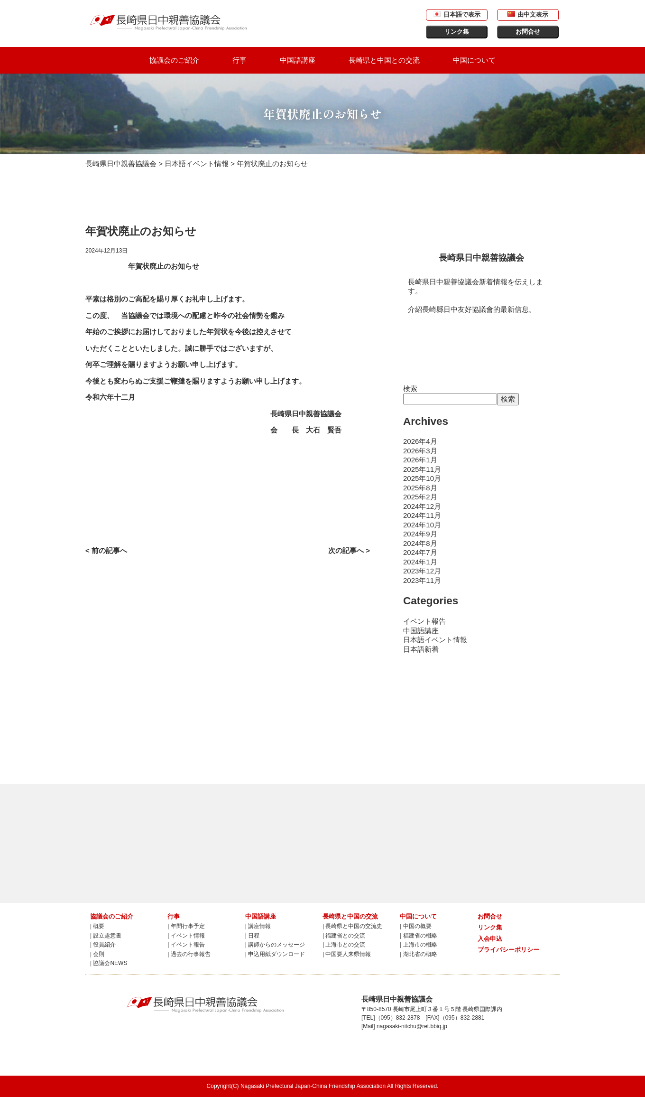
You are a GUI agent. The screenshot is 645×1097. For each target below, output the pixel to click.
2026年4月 (420, 441)
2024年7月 (420, 552)
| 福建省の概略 (418, 935)
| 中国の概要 (415, 926)
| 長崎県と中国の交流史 (352, 926)
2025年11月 (422, 469)
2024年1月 (420, 562)
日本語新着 (421, 649)
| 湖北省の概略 (418, 954)
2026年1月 (420, 460)
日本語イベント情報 (435, 640)
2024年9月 (420, 534)
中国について (474, 60)
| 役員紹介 (103, 944)
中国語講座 (297, 60)
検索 (410, 388)
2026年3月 (420, 451)
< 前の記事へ (106, 550)
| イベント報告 (185, 944)
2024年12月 (422, 506)
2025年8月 (420, 488)
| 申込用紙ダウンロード (275, 954)
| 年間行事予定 (185, 926)
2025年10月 (422, 478)
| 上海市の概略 (418, 944)
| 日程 (252, 935)
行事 (239, 60)
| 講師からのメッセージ (275, 944)
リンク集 (456, 31)
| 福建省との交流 (343, 935)
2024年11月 (422, 515)
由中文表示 (527, 14)
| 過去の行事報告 (188, 954)
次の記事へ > (349, 550)
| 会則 (97, 954)
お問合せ (528, 31)
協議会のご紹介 (174, 60)
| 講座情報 (258, 926)
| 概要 (97, 926)
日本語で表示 (456, 14)
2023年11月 (422, 580)
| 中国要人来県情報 (346, 954)
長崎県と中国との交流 (384, 60)
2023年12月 (422, 571)
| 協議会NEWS (108, 963)
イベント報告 (424, 621)
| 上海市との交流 (343, 944)
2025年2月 (420, 497)
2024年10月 (422, 525)
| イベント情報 (185, 935)
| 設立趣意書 (105, 935)
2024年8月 (420, 543)
